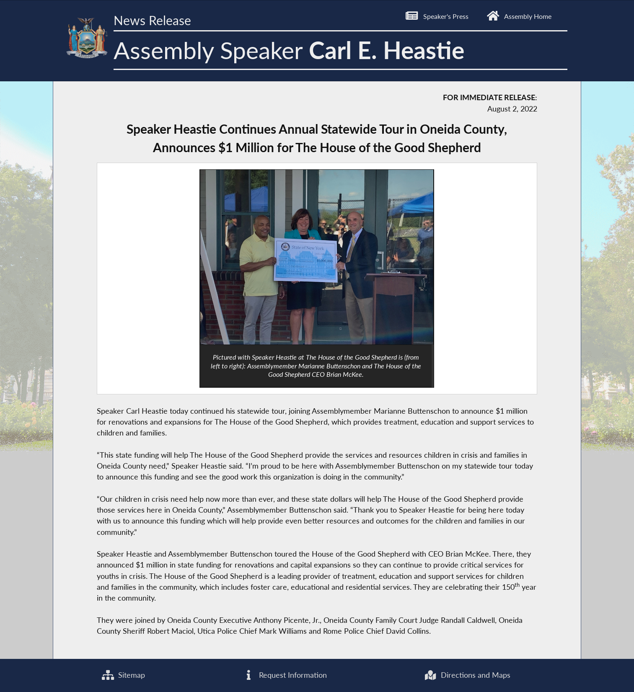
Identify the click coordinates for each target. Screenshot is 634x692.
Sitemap (123, 675)
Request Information (285, 675)
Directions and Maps (467, 675)
